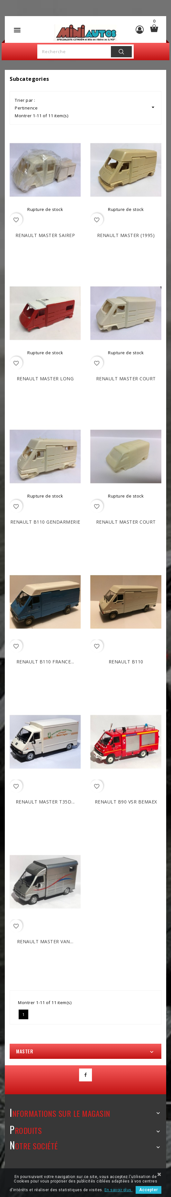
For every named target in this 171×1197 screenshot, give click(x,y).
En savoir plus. (118, 1190)
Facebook (85, 1075)
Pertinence (85, 107)
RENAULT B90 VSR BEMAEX (126, 802)
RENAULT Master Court (126, 378)
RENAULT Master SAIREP (45, 235)
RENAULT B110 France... (45, 662)
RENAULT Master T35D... (45, 802)
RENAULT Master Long (45, 378)
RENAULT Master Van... (45, 941)
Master (24, 1051)
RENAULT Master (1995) (126, 235)
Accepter (148, 1190)
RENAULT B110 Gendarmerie (45, 522)
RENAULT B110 (126, 662)
